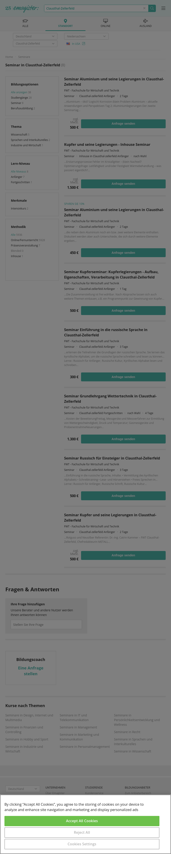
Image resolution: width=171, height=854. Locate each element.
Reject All (82, 832)
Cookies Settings (82, 844)
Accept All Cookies (82, 820)
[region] (85, 824)
